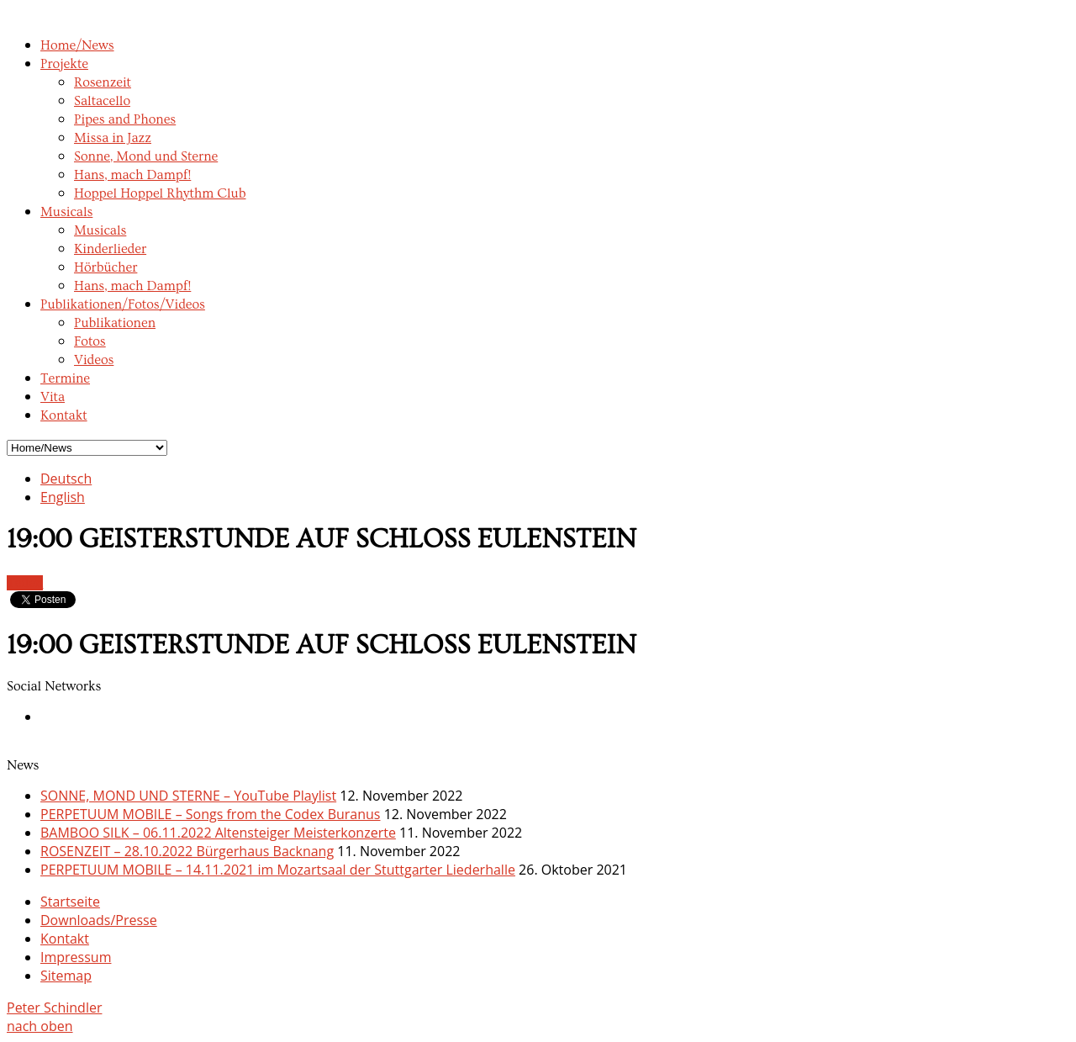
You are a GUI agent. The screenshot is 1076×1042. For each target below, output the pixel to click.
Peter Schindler (54, 1007)
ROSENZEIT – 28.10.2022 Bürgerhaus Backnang (187, 851)
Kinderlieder (110, 249)
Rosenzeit (102, 82)
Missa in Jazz (112, 137)
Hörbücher (105, 267)
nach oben (40, 1026)
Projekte (64, 63)
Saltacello (102, 100)
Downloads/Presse (98, 920)
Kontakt (63, 415)
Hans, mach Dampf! (132, 174)
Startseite (70, 901)
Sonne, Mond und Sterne (146, 156)
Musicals (66, 212)
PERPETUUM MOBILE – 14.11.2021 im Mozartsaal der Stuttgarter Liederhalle (277, 869)
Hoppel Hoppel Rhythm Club (160, 193)
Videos (93, 360)
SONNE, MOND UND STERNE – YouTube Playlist (188, 795)
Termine (65, 378)
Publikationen (115, 323)
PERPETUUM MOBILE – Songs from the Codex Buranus (210, 814)
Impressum (75, 957)
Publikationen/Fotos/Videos (122, 304)
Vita (52, 397)
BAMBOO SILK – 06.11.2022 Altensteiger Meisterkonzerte (218, 832)
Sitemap (66, 975)
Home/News (77, 45)
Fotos (90, 341)
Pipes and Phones (125, 119)
